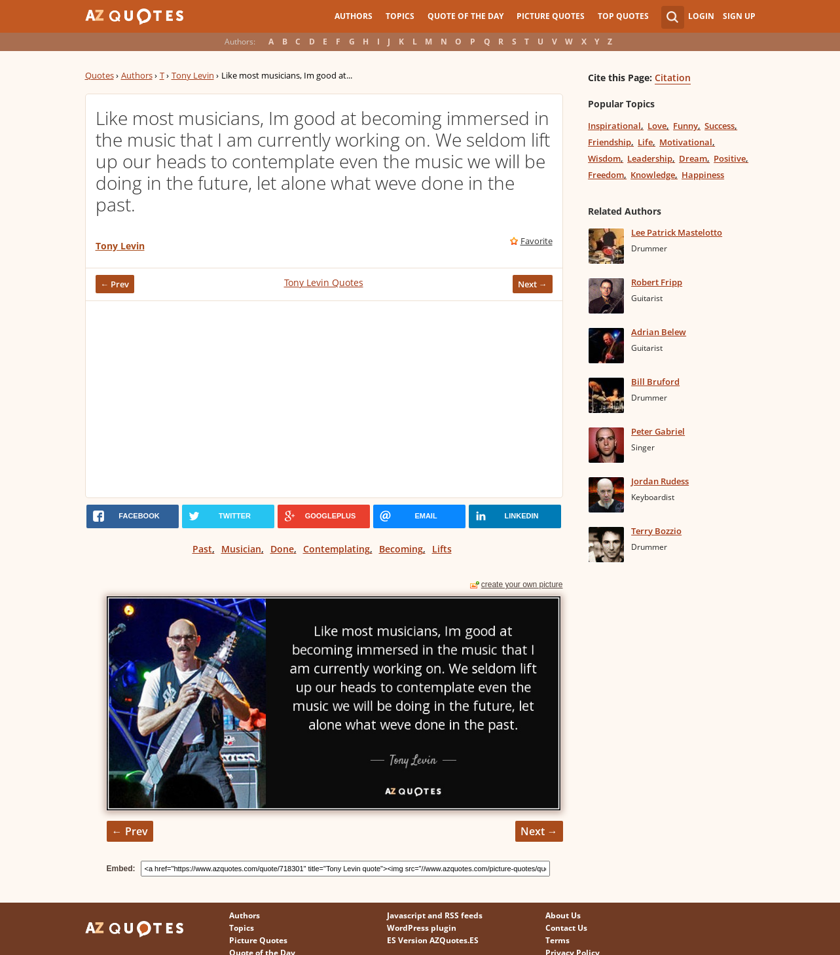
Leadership (649, 158)
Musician (241, 549)
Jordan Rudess (660, 481)
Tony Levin (193, 75)
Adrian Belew (658, 332)
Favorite (536, 241)
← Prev (115, 284)
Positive (730, 158)
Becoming (401, 549)
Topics (400, 16)
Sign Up (739, 16)
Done (282, 549)
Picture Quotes (551, 16)
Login (701, 16)
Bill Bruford (655, 381)
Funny (685, 126)
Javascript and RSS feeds (435, 915)
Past (202, 549)
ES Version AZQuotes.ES (433, 940)
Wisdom (604, 158)
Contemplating (336, 549)
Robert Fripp (656, 282)
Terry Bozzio (656, 531)
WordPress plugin (421, 927)
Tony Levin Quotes (323, 282)
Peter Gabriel (658, 431)
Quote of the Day (465, 16)
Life (645, 142)
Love (657, 126)
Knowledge (652, 175)
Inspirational (614, 126)
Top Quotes (623, 16)
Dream (693, 158)
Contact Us (566, 927)
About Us (563, 915)
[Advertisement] (324, 399)
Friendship (609, 142)
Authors (354, 16)
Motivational (685, 142)
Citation (673, 77)
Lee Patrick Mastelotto (676, 232)
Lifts (442, 549)
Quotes (99, 75)
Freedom (606, 175)
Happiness (703, 175)
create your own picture (522, 584)
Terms (557, 940)
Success (719, 126)
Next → (532, 284)
